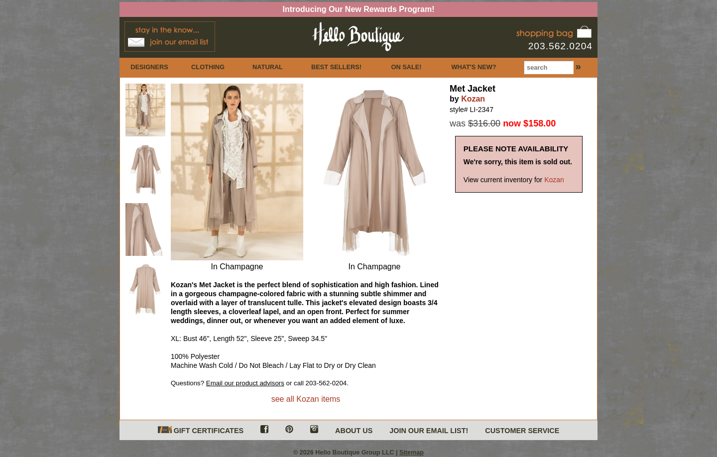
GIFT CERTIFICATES (200, 430)
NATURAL (267, 67)
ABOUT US (353, 431)
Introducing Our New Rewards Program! (359, 9)
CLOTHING (208, 67)
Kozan (473, 99)
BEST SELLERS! (336, 67)
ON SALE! (406, 67)
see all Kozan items (306, 399)
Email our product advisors (245, 383)
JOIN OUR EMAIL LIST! (428, 431)
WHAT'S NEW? (473, 67)
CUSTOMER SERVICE (522, 431)
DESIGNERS (149, 67)
